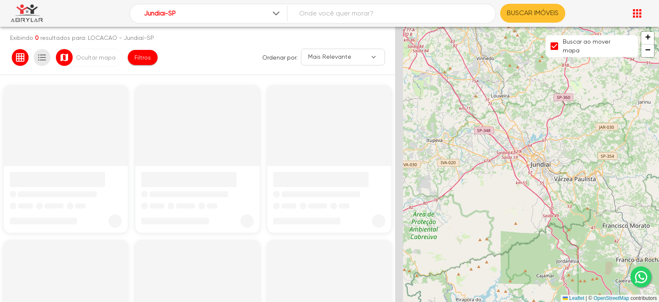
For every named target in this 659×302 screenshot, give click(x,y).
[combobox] (213, 13)
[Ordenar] (343, 57)
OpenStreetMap (611, 298)
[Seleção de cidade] (213, 13)
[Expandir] (276, 13)
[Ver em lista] (42, 57)
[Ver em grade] (20, 57)
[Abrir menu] (637, 13)
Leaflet (573, 298)
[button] (647, 38)
